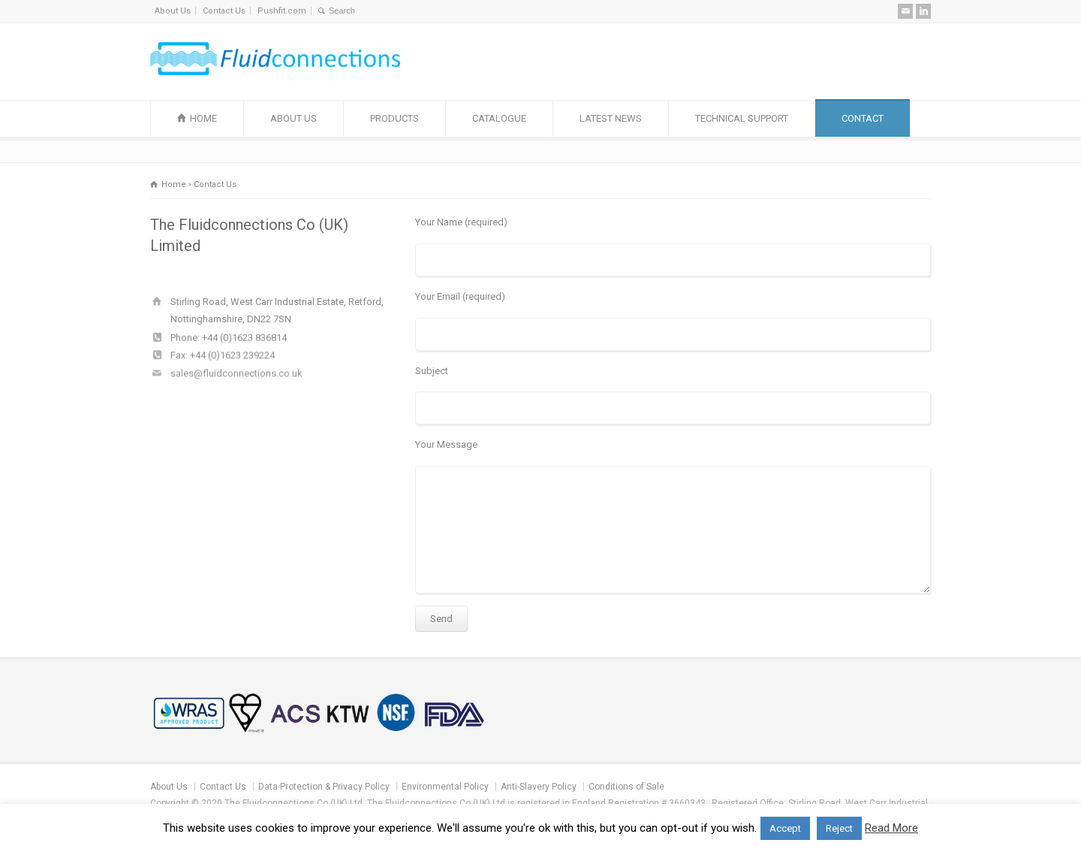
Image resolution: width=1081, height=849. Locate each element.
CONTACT (863, 118)
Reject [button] (839, 828)
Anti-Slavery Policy (539, 786)
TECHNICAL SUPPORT (741, 118)
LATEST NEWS (611, 118)
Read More (891, 828)
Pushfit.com (281, 11)
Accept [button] (785, 828)
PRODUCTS (394, 118)
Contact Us (224, 11)
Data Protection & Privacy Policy (324, 786)
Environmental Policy (445, 786)
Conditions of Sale (626, 786)
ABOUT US (293, 118)
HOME (203, 118)
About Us (173, 11)
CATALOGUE (499, 118)
